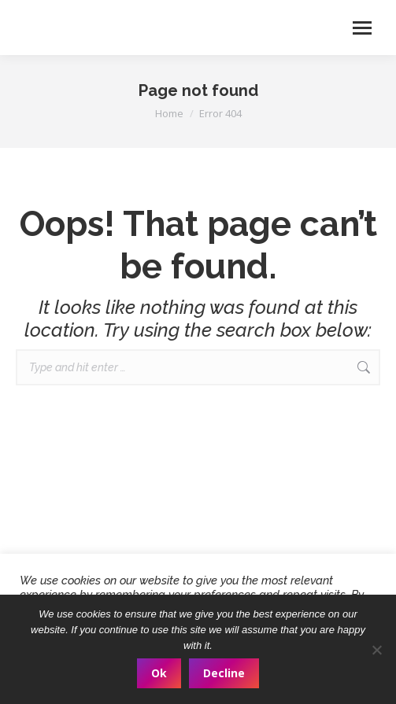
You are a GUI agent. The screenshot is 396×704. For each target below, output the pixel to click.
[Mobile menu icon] (362, 28)
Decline (224, 672)
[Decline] (376, 650)
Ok (159, 672)
